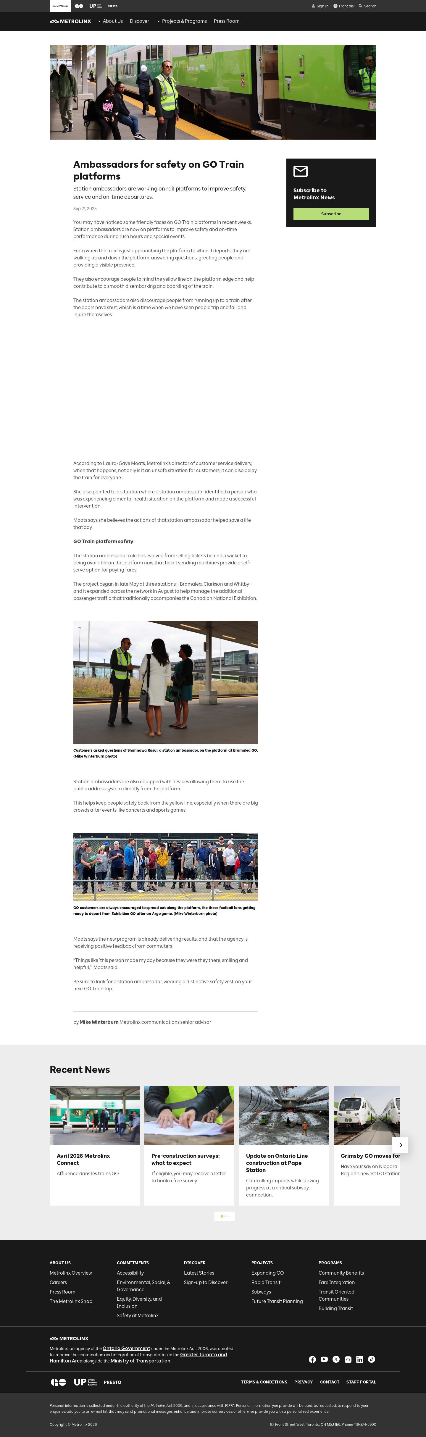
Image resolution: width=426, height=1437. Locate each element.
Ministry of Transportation (140, 1361)
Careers (58, 1282)
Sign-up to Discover (205, 1282)
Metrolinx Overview (71, 1273)
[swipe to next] (400, 1145)
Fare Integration (337, 1282)
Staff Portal (361, 1382)
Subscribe (331, 214)
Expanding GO (267, 1273)
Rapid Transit (265, 1282)
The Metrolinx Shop (71, 1301)
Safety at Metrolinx (138, 1315)
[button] (79, 6)
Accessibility (130, 1273)
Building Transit (336, 1308)
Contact (330, 1382)
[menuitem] (110, 21)
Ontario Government (126, 1348)
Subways (261, 1292)
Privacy (303, 1382)
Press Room (62, 1292)
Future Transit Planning (277, 1301)
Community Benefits (341, 1273)
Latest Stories (199, 1273)
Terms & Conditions (264, 1382)
